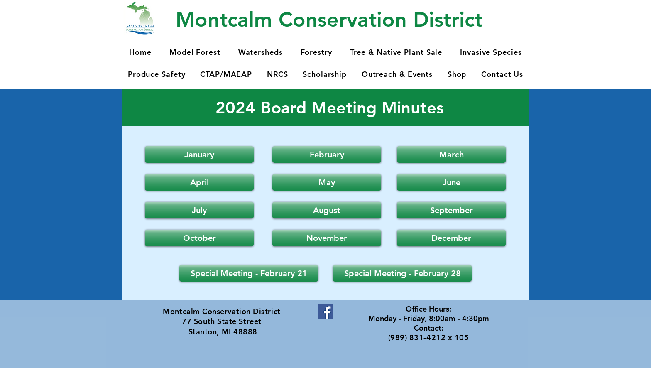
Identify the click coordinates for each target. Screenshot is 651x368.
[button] (199, 182)
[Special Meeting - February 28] (402, 273)
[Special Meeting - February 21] (248, 273)
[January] (199, 154)
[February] (326, 154)
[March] (451, 154)
